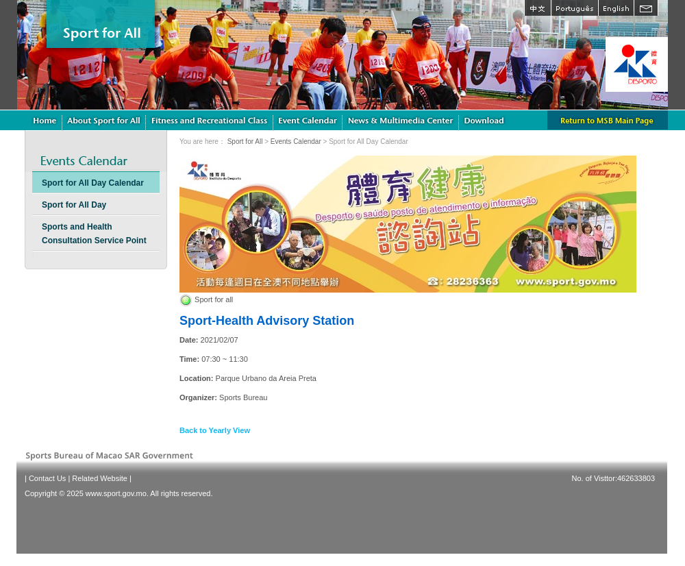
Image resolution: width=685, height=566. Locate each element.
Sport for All (245, 141)
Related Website (99, 478)
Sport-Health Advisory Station (266, 321)
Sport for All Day (74, 205)
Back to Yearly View (214, 430)
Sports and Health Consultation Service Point (94, 233)
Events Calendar (296, 141)
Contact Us (47, 478)
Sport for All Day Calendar (93, 183)
